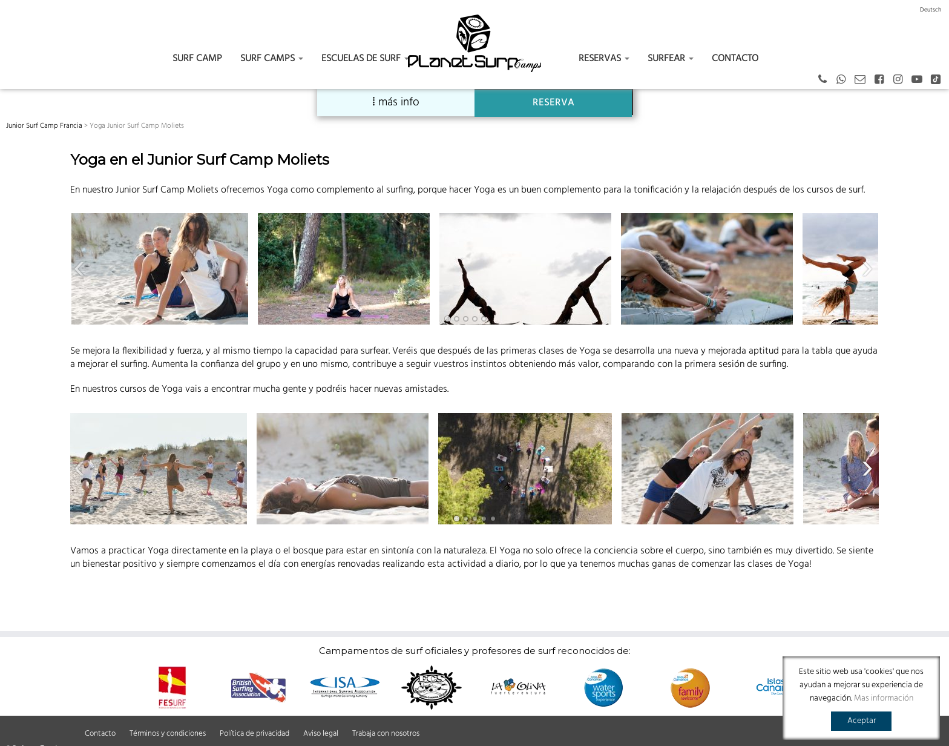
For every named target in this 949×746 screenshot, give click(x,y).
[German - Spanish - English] (845, 80)
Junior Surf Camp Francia (44, 126)
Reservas (604, 59)
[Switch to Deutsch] (930, 10)
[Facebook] (882, 80)
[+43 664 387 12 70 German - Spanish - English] (826, 80)
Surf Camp (197, 59)
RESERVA (553, 103)
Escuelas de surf (365, 59)
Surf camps (271, 59)
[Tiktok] (939, 80)
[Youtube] (920, 80)
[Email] (864, 80)
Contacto (735, 59)
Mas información (883, 698)
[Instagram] (901, 80)
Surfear (671, 59)
